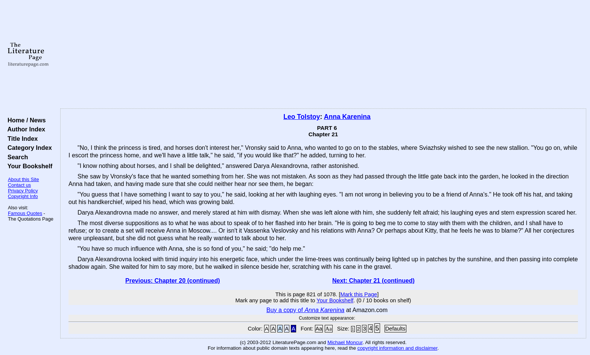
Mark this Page (358, 294)
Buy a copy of (305, 310)
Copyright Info (23, 196)
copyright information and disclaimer (397, 348)
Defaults (395, 329)
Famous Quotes (25, 213)
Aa (319, 329)
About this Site (23, 179)
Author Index (24, 129)
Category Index (28, 147)
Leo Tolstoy (301, 116)
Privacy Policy (23, 190)
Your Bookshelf (28, 166)
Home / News (25, 120)
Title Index (21, 138)
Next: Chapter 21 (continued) (373, 280)
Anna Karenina (347, 116)
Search (16, 157)
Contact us (19, 185)
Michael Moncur (344, 342)
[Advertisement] (323, 54)
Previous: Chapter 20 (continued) (172, 280)
